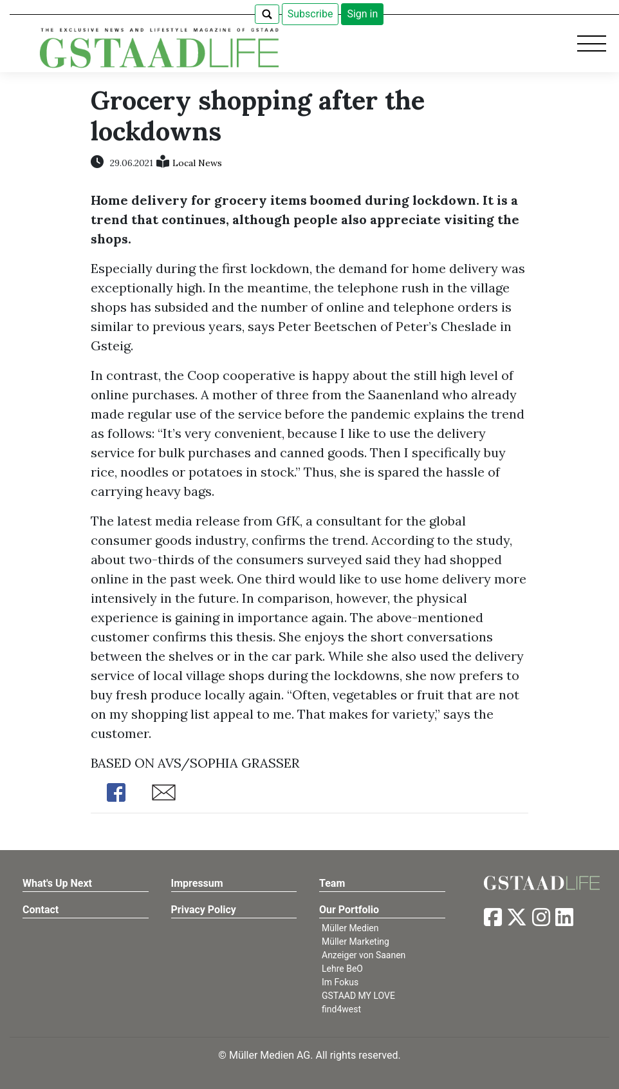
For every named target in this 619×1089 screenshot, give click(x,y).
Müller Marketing (355, 941)
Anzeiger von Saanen (363, 955)
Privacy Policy (203, 910)
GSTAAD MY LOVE (358, 995)
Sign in (362, 14)
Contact (41, 910)
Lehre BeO (342, 968)
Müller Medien (350, 928)
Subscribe (310, 14)
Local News (197, 163)
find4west (341, 1009)
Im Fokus (340, 982)
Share (116, 792)
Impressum (197, 883)
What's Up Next (57, 883)
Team (332, 883)
